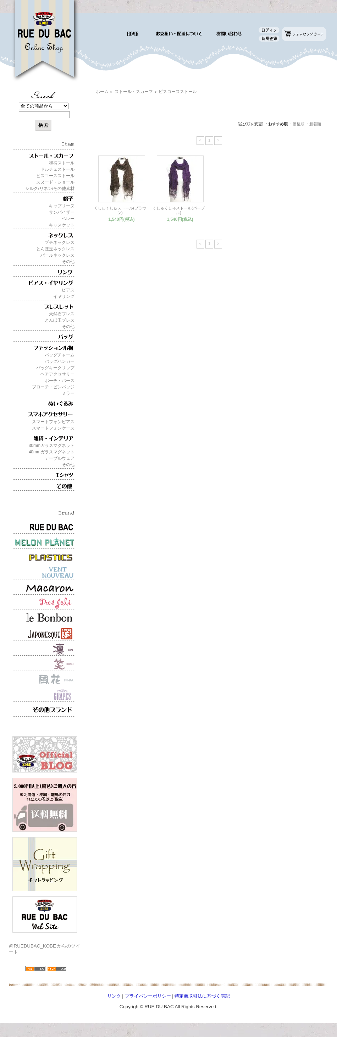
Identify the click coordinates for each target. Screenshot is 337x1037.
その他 (68, 261)
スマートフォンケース (53, 428)
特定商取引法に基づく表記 (202, 996)
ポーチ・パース (59, 380)
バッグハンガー (59, 361)
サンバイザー (61, 212)
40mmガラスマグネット (51, 451)
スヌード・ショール (55, 182)
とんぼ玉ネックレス (55, 248)
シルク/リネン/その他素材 (49, 188)
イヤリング (63, 296)
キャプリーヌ (61, 205)
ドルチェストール (57, 169)
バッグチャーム (59, 355)
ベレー (68, 218)
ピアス (68, 290)
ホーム (102, 91)
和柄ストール (61, 162)
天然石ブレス (61, 313)
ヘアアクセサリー (57, 374)
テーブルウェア (59, 458)
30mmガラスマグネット (51, 445)
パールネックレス (57, 255)
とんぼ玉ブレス (59, 320)
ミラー (68, 393)
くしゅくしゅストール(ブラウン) (120, 210)
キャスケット (61, 225)
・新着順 (313, 124)
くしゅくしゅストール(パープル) (179, 210)
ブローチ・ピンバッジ (53, 386)
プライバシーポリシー (148, 996)
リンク (114, 996)
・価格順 (296, 124)
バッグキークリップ (55, 367)
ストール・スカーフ (134, 91)
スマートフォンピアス (53, 421)
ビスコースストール (55, 175)
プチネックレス (59, 242)
